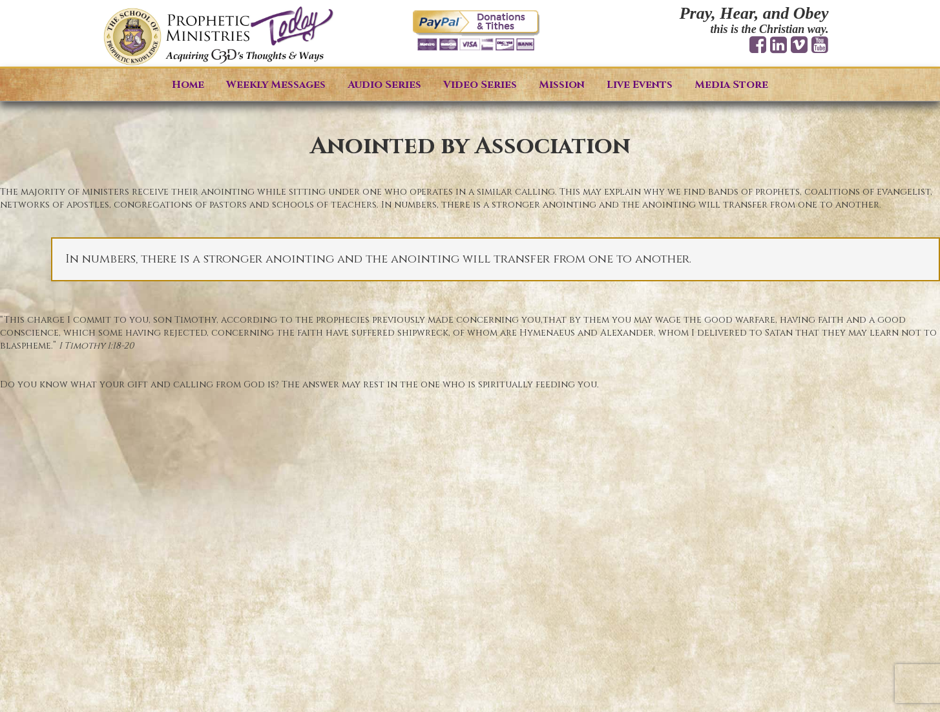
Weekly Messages (276, 85)
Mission (562, 85)
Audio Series (384, 85)
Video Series (480, 85)
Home (188, 85)
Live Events (640, 85)
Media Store (731, 85)
